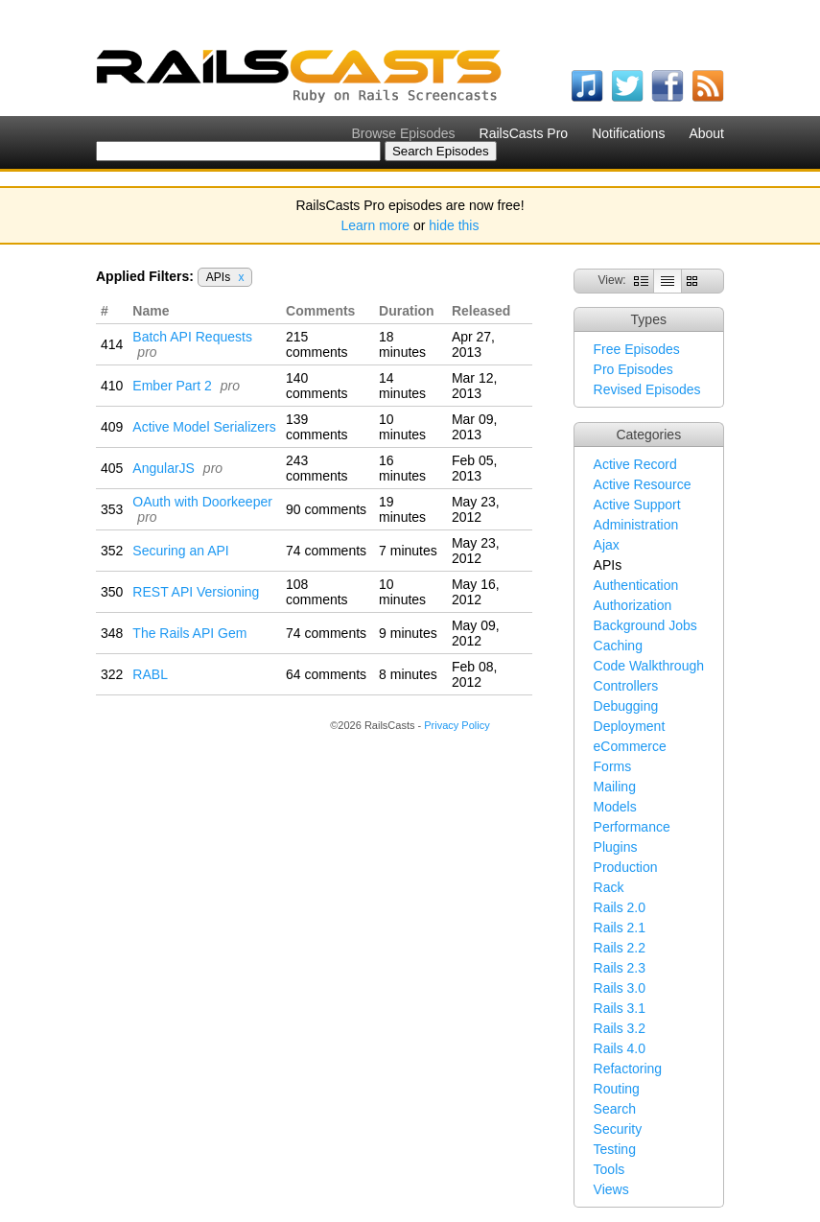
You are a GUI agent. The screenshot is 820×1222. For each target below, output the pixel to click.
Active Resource (642, 484)
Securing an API (180, 550)
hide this (454, 225)
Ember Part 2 (171, 385)
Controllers (626, 685)
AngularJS (163, 468)
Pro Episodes (633, 369)
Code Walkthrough (649, 665)
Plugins (616, 847)
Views (611, 1189)
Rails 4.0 (619, 1048)
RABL (150, 674)
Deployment (630, 726)
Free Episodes (637, 349)
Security (618, 1129)
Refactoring (628, 1068)
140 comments (317, 385)
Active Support (637, 504)
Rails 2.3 (619, 967)
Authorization (633, 605)
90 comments (326, 509)
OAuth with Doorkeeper (202, 501)
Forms (613, 766)
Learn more (375, 225)
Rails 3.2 (619, 1028)
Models (615, 806)
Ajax (607, 544)
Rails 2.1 (619, 927)
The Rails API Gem (189, 633)
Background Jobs (645, 625)
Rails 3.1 (619, 1008)
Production (626, 867)
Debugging (626, 706)
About (706, 133)
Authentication (636, 585)
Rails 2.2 (619, 947)
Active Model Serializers (203, 427)
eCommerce (630, 746)
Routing (617, 1088)
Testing (615, 1149)
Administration (636, 524)
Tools (609, 1169)
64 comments (326, 674)
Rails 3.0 (619, 988)
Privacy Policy (456, 725)
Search (615, 1108)
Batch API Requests (192, 336)
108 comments (317, 591)
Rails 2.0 (619, 907)
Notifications (628, 133)
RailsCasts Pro (524, 133)
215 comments (317, 344)
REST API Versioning (195, 591)
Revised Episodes (647, 389)
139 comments (317, 426)
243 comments (317, 468)
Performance (632, 826)
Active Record (635, 464)
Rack (609, 887)
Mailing (615, 786)
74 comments (326, 550)
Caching (618, 645)
